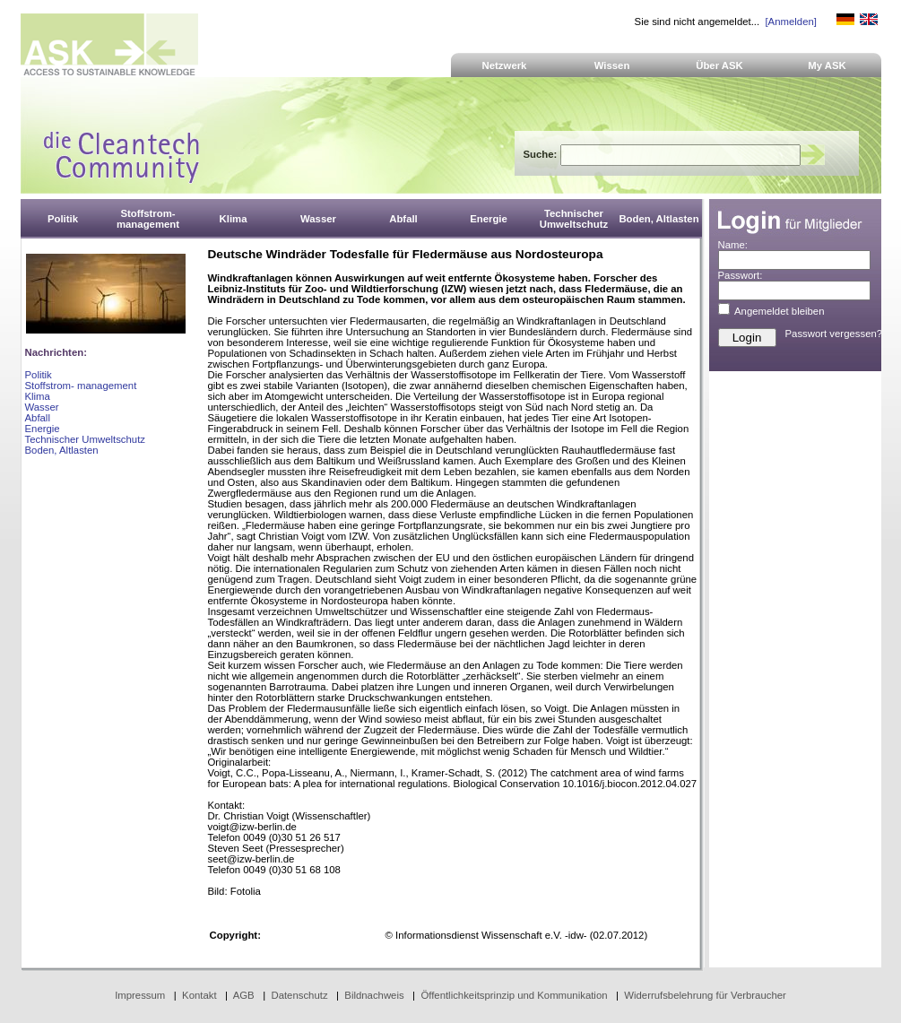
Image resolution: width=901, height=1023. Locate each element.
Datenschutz (299, 995)
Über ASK (719, 65)
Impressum (140, 995)
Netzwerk (504, 65)
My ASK (827, 65)
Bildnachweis (373, 995)
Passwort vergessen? (834, 333)
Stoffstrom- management (81, 385)
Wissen (612, 65)
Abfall (37, 417)
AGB (244, 995)
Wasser (42, 407)
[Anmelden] (790, 21)
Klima (37, 396)
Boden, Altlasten (62, 450)
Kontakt (199, 995)
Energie (42, 428)
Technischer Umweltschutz (85, 439)
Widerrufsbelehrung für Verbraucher (705, 995)
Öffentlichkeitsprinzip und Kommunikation (513, 995)
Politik (38, 374)
